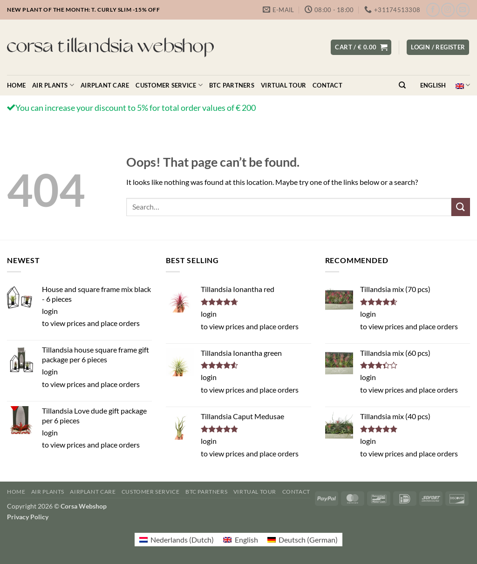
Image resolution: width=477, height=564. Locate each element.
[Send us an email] (463, 9)
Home (16, 85)
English (445, 85)
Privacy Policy (27, 517)
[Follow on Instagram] (448, 9)
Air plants (53, 85)
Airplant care (105, 85)
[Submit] (460, 207)
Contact (327, 85)
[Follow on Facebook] (433, 9)
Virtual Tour (283, 85)
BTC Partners (231, 85)
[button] (361, 47)
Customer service (169, 85)
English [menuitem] (246, 539)
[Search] (402, 85)
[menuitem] (176, 539)
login (50, 310)
